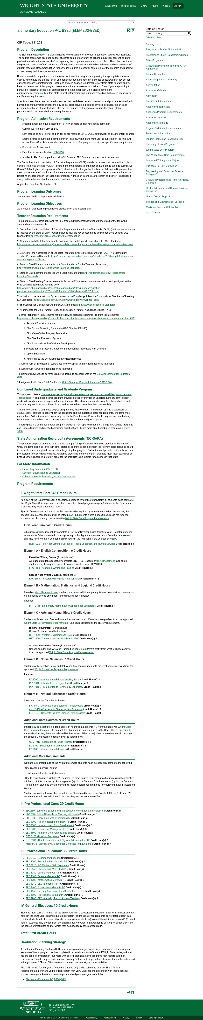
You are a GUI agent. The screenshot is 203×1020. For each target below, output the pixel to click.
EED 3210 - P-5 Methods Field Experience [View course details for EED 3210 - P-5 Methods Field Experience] (47, 865)
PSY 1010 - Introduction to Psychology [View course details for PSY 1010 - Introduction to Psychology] (49, 683)
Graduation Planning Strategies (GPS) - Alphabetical (166, 67)
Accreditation (153, 85)
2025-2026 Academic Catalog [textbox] (82, 22)
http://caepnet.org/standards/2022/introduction (54, 236)
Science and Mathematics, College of (165, 201)
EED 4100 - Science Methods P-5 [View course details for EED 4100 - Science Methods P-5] (43, 876)
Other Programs (154, 60)
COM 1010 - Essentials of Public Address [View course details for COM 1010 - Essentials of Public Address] (51, 741)
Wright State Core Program (160, 149)
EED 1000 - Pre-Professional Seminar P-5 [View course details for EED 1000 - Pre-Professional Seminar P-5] (47, 821)
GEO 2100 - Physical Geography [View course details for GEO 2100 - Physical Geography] (42, 836)
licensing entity (38, 93)
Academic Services (156, 117)
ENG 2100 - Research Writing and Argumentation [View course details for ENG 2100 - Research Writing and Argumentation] (55, 578)
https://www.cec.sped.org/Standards (95, 304)
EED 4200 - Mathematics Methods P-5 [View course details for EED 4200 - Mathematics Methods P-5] (46, 880)
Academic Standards (157, 122)
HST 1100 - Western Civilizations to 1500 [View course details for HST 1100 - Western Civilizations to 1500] (50, 635)
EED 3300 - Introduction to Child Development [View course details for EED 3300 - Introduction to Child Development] (50, 825)
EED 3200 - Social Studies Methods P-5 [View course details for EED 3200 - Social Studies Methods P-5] (46, 861)
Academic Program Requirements (164, 112)
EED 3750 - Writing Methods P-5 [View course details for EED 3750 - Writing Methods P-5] (42, 872)
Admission (151, 95)
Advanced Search (155, 37)
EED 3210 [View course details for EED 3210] (58, 152)
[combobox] (101, 22)
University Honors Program (160, 144)
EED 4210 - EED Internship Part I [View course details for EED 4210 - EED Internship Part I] (43, 883)
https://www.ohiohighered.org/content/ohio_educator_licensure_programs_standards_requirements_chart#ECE (76, 318)
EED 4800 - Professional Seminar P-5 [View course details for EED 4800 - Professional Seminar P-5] (45, 894)
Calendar (111, 6)
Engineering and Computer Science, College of (165, 173)
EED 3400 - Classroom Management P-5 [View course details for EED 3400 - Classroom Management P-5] (47, 829)
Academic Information (158, 106)
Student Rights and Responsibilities (165, 139)
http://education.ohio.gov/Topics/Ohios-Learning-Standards (49, 268)
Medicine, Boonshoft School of (162, 207)
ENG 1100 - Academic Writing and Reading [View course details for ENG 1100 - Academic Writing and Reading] (51, 568)
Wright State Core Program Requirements (87, 518)
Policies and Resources (158, 101)
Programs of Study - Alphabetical (163, 49)
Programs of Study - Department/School (167, 55)
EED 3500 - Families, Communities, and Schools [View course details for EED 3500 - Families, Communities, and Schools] (51, 832)
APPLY (178, 6)
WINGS (166, 6)
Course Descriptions (156, 74)
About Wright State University (161, 79)
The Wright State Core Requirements (165, 155)
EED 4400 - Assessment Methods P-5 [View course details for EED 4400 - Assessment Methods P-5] (45, 887)
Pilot (155, 6)
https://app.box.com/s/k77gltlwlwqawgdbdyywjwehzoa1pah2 (66, 299)
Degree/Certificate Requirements (163, 128)
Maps (144, 6)
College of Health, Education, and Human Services (48, 476)
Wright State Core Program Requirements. (71, 652)
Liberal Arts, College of (158, 196)
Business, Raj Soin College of (161, 166)
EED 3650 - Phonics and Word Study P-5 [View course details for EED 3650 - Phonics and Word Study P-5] (47, 869)
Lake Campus (153, 212)
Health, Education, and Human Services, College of (167, 190)
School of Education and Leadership (41, 472)
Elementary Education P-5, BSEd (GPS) (46, 979)
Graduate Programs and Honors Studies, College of (167, 181)
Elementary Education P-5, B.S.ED (40, 469)
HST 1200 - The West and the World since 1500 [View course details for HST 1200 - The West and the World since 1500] (54, 638)
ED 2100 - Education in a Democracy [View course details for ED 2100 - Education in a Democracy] (48, 745)
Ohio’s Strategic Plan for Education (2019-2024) (87, 382)
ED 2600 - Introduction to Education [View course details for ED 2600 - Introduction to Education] (48, 749)
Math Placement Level (46, 592)
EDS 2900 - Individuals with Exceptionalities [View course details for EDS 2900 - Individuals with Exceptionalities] (49, 818)
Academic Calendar (156, 90)
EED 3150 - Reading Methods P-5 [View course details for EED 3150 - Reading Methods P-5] (43, 858)
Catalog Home (153, 44)
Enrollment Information (158, 133)
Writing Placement (105, 561)
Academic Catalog (33, 11)
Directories (128, 6)
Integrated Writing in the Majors (162, 160)
